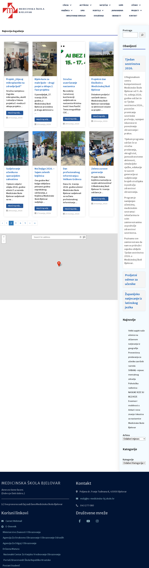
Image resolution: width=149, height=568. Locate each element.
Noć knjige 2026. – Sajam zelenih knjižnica (45, 170)
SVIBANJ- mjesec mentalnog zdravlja (136, 372)
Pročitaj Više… (14, 110)
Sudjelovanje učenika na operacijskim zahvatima (13, 171)
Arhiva (126, 432)
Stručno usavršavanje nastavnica (70, 80)
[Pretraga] (142, 32)
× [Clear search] (80, 234)
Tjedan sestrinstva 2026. (132, 61)
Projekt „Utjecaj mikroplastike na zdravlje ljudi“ (15, 80)
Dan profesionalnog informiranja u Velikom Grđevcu (72, 171)
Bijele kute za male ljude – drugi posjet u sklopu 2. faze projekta (44, 82)
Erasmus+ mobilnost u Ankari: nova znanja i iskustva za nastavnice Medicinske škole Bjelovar (136, 411)
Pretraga (127, 28)
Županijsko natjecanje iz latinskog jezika (133, 298)
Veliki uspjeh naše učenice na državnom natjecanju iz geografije (136, 337)
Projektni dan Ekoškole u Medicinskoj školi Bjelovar (100, 82)
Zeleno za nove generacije (99, 168)
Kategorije (128, 457)
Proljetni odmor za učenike (131, 277)
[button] (59, 261)
